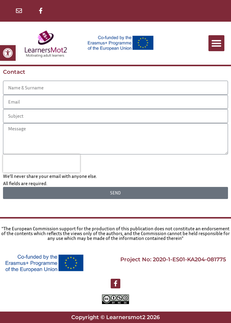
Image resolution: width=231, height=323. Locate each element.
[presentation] (41, 163)
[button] (8, 53)
